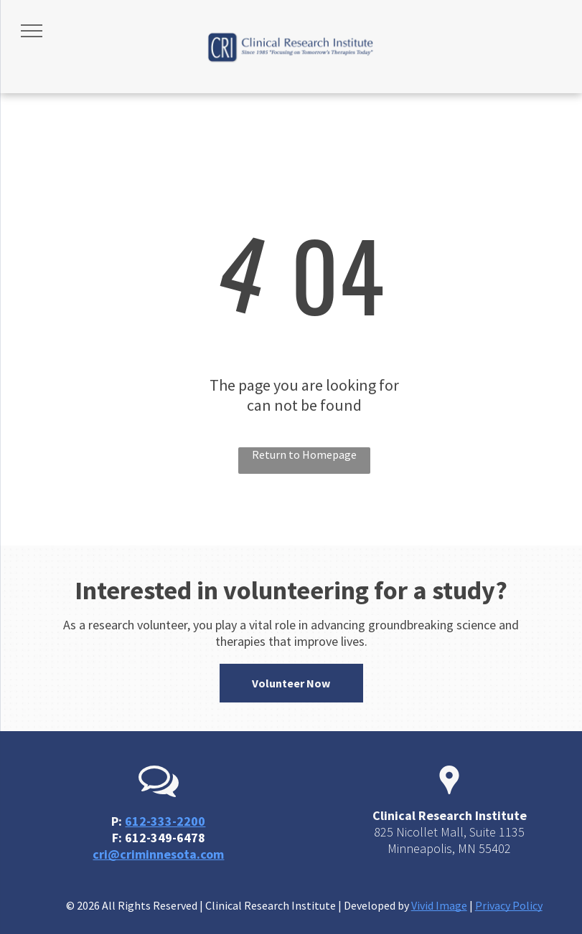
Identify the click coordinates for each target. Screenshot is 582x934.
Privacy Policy (509, 905)
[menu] (31, 30)
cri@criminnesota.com (158, 854)
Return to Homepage (304, 454)
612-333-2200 (165, 821)
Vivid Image (439, 905)
